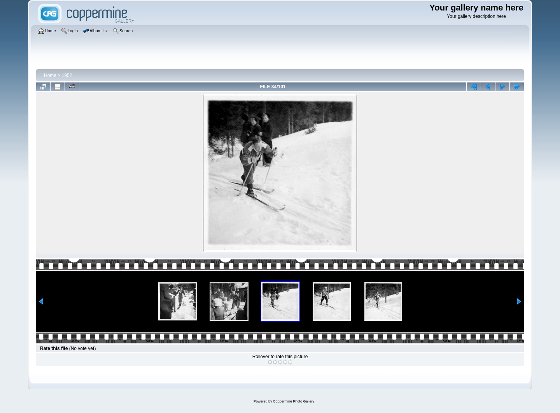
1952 (67, 75)
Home (50, 75)
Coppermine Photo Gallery (293, 401)
